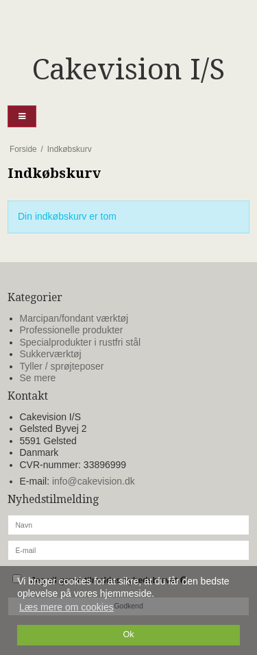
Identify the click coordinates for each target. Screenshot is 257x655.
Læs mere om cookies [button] (66, 607)
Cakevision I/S (128, 69)
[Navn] (128, 523)
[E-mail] (128, 548)
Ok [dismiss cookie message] (128, 634)
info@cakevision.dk (93, 481)
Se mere (38, 377)
